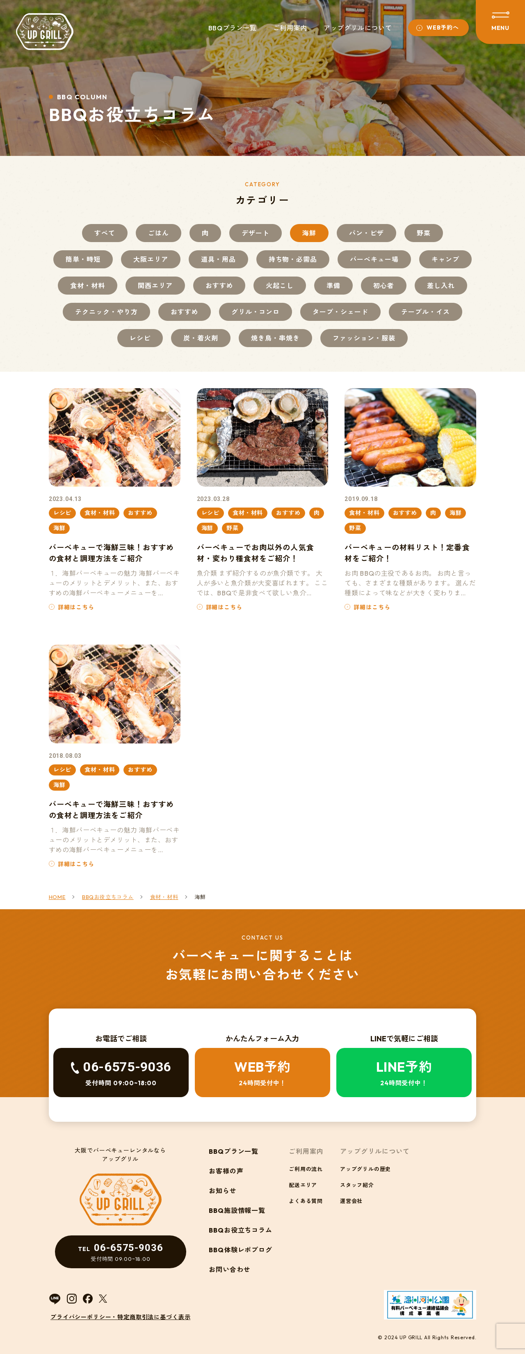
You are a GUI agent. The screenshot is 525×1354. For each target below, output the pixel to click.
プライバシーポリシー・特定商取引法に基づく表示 (120, 1317)
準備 (333, 285)
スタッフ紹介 (357, 1185)
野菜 (424, 233)
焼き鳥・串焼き (275, 338)
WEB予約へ (443, 27)
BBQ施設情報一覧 (237, 1210)
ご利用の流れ (306, 1169)
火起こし (280, 285)
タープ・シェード (340, 312)
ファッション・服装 (364, 338)
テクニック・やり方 (106, 312)
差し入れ (441, 285)
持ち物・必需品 (293, 259)
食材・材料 (87, 285)
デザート (255, 233)
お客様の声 (226, 1171)
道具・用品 (218, 259)
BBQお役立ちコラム (241, 1230)
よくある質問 (306, 1201)
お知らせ (223, 1191)
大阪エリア (150, 259)
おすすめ (219, 285)
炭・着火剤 (200, 338)
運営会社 (351, 1201)
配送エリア (303, 1185)
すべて (104, 233)
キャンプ (445, 259)
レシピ (140, 338)
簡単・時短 (83, 259)
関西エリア (155, 285)
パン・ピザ (366, 233)
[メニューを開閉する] (500, 22)
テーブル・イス (425, 312)
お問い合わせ (230, 1269)
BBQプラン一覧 (232, 28)
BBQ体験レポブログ (241, 1250)
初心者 (383, 285)
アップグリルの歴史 (365, 1169)
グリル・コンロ (255, 312)
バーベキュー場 (374, 259)
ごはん (158, 233)
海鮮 (309, 233)
